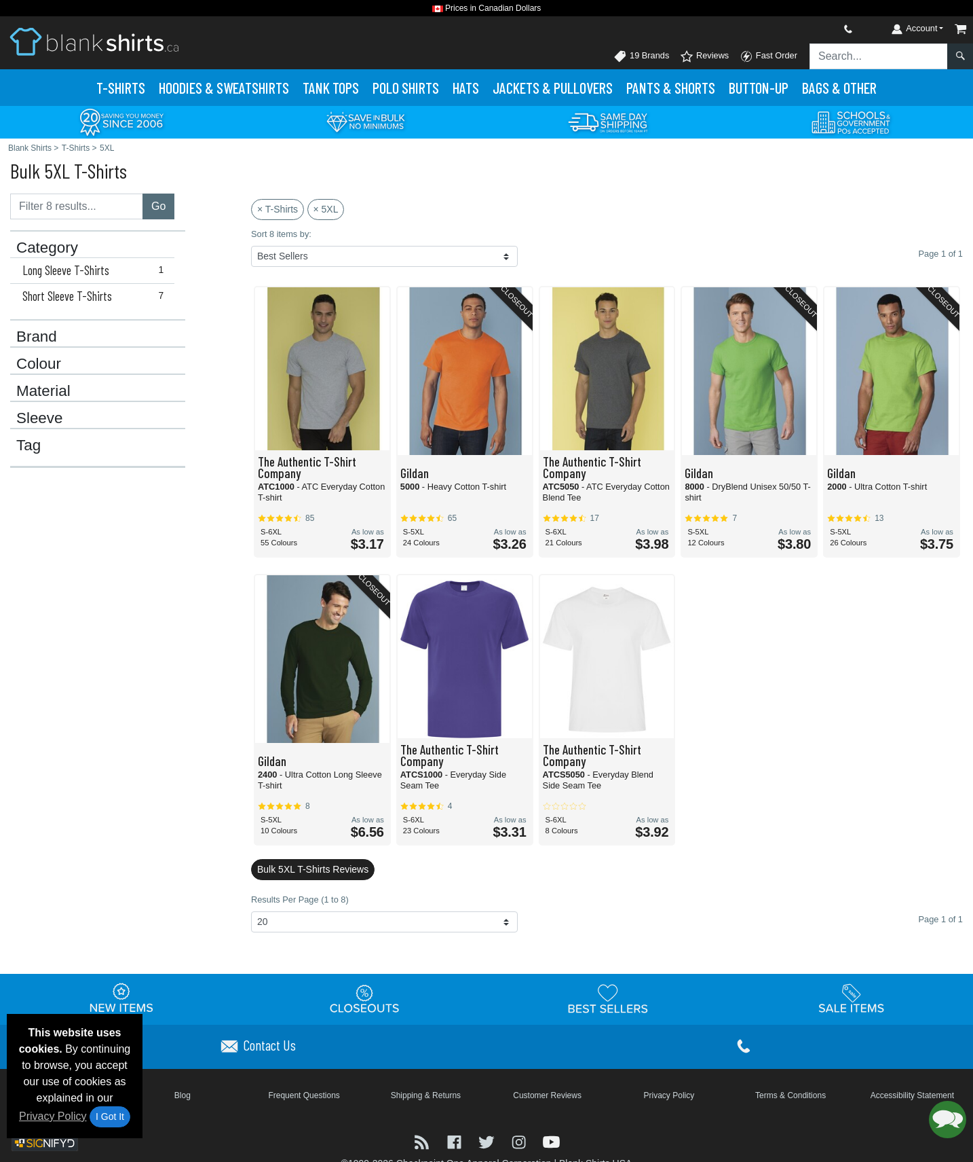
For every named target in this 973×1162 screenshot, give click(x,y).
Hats (466, 87)
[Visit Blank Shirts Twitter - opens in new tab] (488, 1141)
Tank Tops (331, 87)
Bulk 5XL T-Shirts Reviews (312, 869)
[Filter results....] (76, 206)
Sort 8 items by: (281, 234)
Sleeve (39, 418)
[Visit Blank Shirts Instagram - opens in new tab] (520, 1141)
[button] (947, 1119)
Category (47, 247)
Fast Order (768, 56)
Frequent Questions (303, 1095)
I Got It (110, 1116)
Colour (38, 364)
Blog (182, 1095)
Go (158, 206)
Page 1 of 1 (941, 919)
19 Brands (641, 56)
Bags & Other (839, 87)
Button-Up (758, 87)
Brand (36, 336)
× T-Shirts (277, 209)
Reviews (704, 56)
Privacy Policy (53, 1116)
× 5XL (326, 209)
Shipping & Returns (426, 1095)
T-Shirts (120, 87)
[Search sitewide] (878, 56)
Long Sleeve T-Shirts (96, 270)
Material (43, 391)
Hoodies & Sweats (224, 87)
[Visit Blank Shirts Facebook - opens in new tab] (456, 1141)
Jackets (553, 87)
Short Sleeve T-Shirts (96, 296)
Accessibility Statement (912, 1095)
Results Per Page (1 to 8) (300, 899)
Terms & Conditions (790, 1095)
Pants (670, 87)
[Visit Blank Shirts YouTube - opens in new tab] (551, 1141)
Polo (406, 87)
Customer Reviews (547, 1095)
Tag (28, 445)
